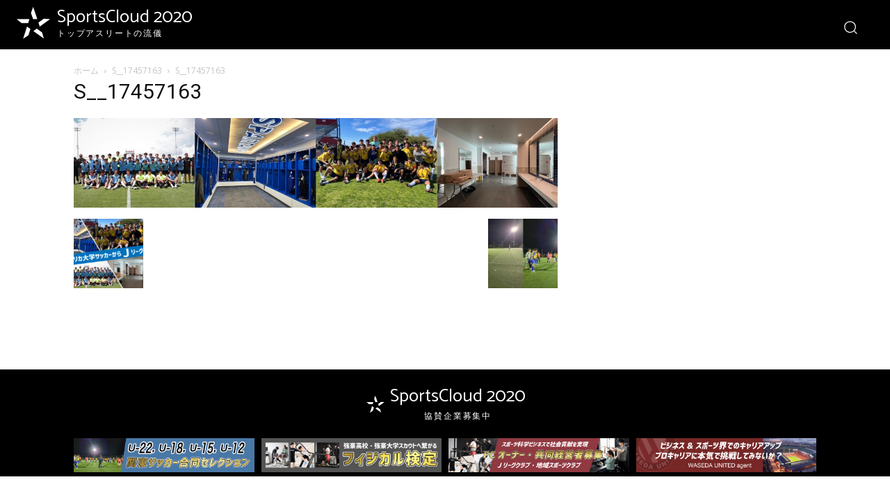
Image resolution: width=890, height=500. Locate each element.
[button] (850, 27)
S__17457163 (137, 70)
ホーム (86, 70)
